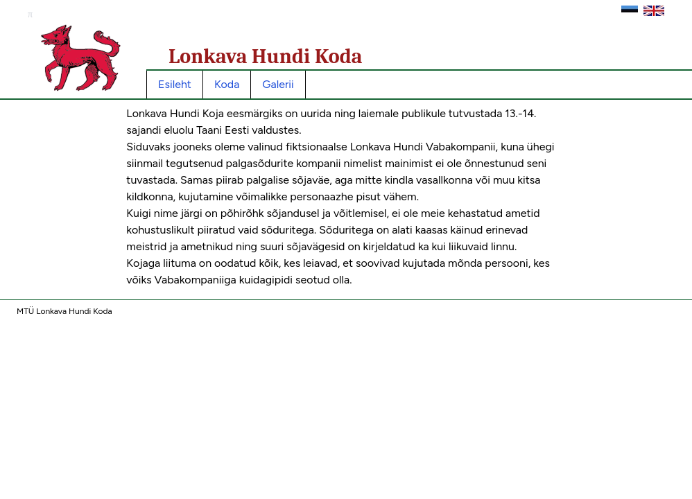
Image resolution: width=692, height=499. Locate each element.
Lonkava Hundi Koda (265, 56)
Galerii (277, 84)
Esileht (174, 84)
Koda (226, 84)
